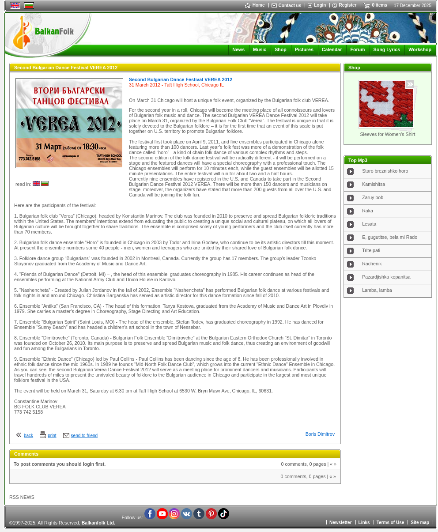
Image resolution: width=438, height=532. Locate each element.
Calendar (332, 49)
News (238, 49)
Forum (357, 49)
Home (255, 5)
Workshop (419, 49)
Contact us (290, 5)
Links (364, 522)
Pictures (304, 49)
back (28, 435)
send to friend (84, 435)
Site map (420, 522)
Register (347, 5)
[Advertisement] (388, 344)
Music (259, 49)
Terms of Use (390, 522)
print (52, 435)
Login (320, 5)
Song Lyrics (387, 49)
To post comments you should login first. (60, 464)
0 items (379, 5)
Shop (281, 49)
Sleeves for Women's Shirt (387, 134)
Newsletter (340, 522)
